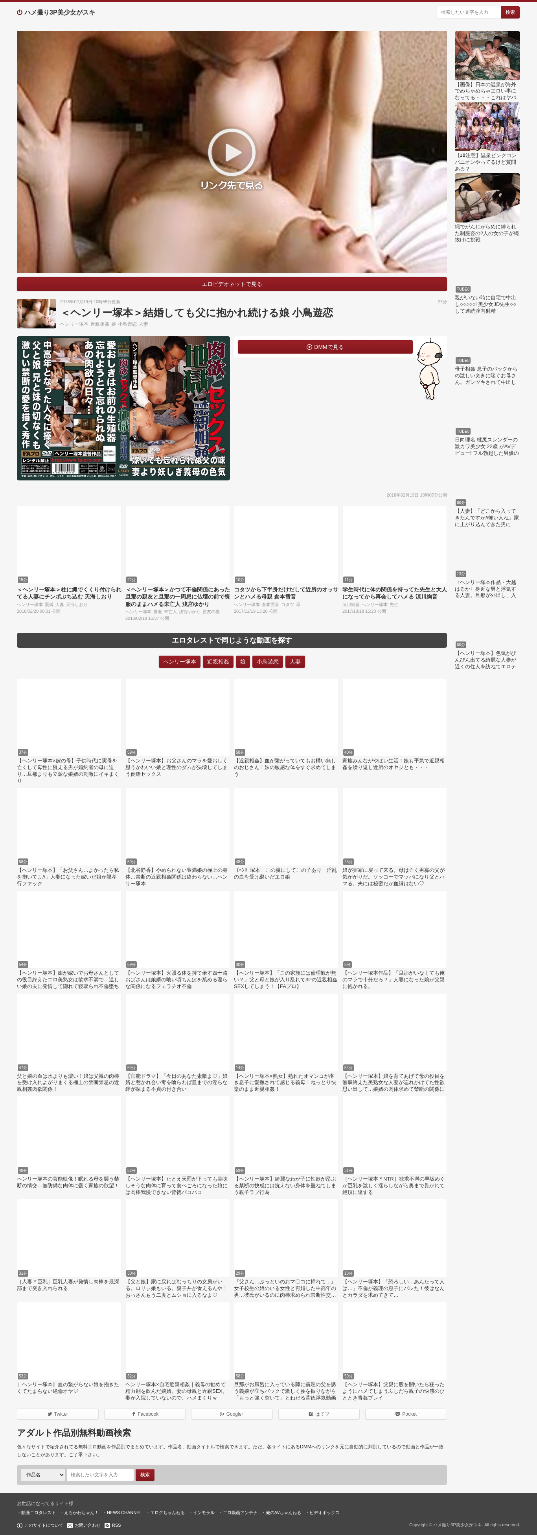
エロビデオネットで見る (232, 284)
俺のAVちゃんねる (284, 1512)
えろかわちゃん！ (81, 1512)
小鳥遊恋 (127, 324)
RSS (116, 1525)
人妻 (143, 324)
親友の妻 (211, 611)
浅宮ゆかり (189, 611)
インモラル (204, 1512)
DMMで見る (329, 347)
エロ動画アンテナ (240, 1512)
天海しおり (77, 604)
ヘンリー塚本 (74, 324)
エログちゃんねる (167, 1512)
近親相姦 (99, 324)
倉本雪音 (270, 604)
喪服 (157, 611)
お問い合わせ (88, 1525)
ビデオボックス (324, 1512)
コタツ (287, 604)
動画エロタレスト (38, 1512)
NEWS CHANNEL (124, 1512)
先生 (394, 604)
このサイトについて (43, 1525)
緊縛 (49, 604)
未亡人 (170, 611)
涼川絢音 (351, 604)
